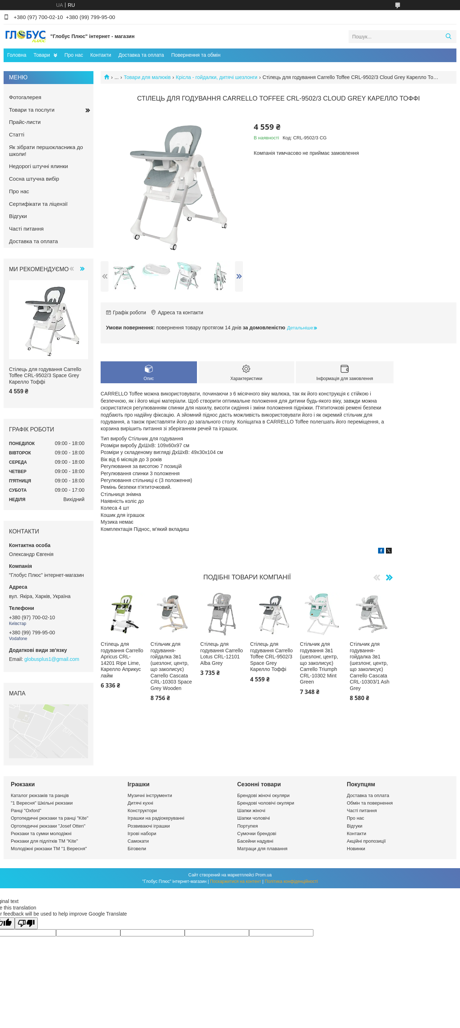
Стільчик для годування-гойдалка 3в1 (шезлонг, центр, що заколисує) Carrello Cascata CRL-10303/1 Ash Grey (370, 666)
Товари (41, 55)
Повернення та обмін (195, 55)
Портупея (247, 826)
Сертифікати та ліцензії (38, 204)
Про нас (73, 55)
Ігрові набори (142, 833)
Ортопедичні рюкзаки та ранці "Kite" (49, 818)
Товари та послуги (32, 110)
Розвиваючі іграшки (149, 826)
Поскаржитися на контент (235, 881)
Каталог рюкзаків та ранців (40, 795)
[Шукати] (448, 36)
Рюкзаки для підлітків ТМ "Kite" (44, 841)
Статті (16, 134)
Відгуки (18, 216)
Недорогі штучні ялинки (38, 166)
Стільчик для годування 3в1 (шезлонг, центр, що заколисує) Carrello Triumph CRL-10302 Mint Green (319, 663)
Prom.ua (264, 874)
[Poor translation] (26, 923)
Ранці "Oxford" (26, 810)
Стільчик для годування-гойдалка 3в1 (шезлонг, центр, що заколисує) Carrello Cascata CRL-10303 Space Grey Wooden (171, 666)
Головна (16, 55)
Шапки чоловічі (253, 818)
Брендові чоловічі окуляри (265, 803)
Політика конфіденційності (291, 881)
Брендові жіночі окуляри (263, 795)
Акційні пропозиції (366, 841)
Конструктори (142, 810)
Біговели (137, 848)
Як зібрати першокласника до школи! (46, 150)
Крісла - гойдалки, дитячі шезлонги (216, 77)
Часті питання (26, 229)
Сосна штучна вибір (34, 179)
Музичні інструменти (150, 795)
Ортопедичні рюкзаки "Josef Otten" (48, 826)
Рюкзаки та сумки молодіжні (41, 833)
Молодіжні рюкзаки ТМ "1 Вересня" (49, 848)
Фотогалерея (25, 97)
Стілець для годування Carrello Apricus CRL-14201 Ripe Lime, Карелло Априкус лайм (122, 660)
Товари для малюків (147, 77)
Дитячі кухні (140, 803)
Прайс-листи (25, 122)
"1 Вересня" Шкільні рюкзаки (42, 803)
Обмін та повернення (370, 803)
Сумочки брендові (256, 833)
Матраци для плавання (262, 848)
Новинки (356, 848)
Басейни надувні (255, 841)
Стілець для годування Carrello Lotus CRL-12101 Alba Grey (221, 653)
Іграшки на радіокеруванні (156, 818)
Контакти (100, 55)
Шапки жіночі (251, 810)
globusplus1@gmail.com (51, 659)
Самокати (138, 841)
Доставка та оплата (141, 55)
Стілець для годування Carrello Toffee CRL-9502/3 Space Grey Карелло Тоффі (271, 656)
